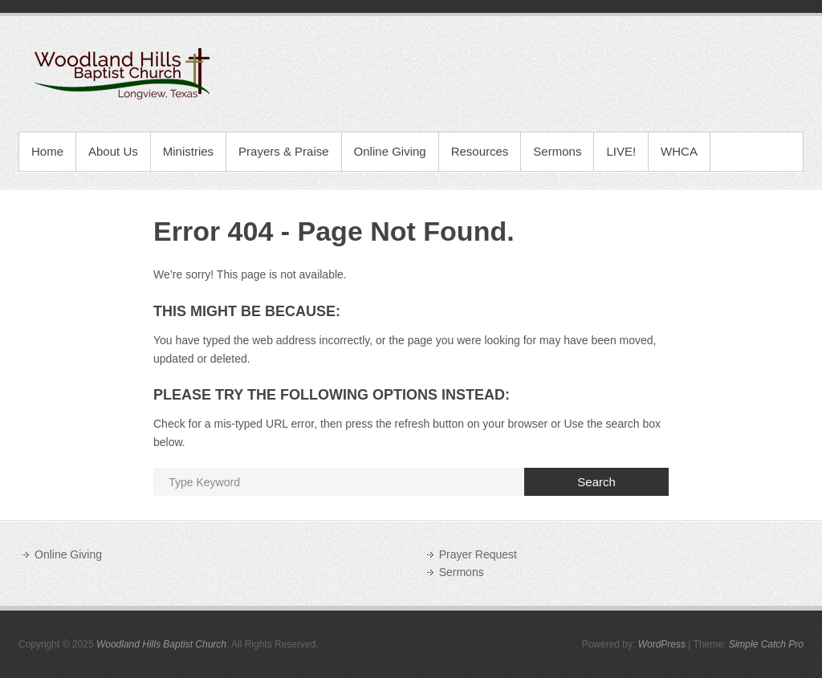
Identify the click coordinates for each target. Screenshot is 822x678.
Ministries (188, 151)
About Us (113, 151)
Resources (480, 151)
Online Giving (390, 151)
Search (596, 482)
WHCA (679, 151)
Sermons (557, 151)
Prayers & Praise (283, 151)
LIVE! (621, 151)
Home (47, 151)
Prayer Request (478, 554)
